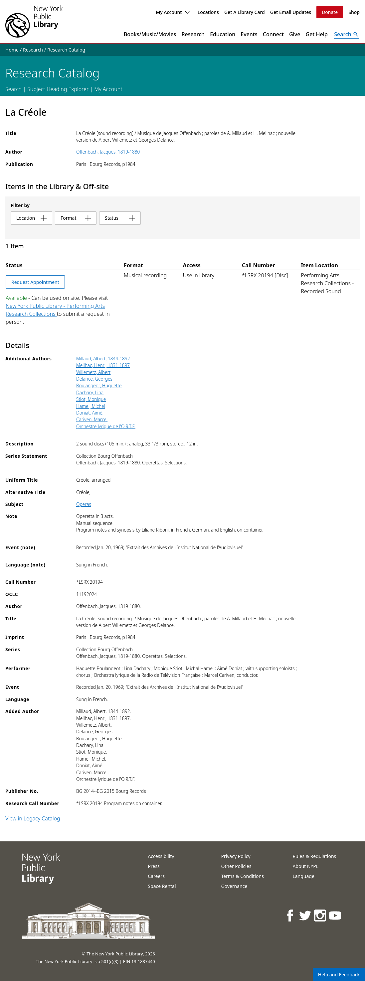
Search (13, 89)
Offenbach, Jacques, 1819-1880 (108, 152)
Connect (273, 34)
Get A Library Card (244, 12)
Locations (208, 12)
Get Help (317, 34)
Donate (330, 12)
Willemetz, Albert (93, 372)
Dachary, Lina (89, 392)
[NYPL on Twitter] (305, 915)
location (31, 218)
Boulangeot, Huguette (99, 385)
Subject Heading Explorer (58, 89)
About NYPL (305, 866)
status (120, 218)
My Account (172, 12)
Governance (234, 886)
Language (303, 876)
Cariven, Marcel (91, 419)
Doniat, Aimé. (89, 413)
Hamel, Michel (90, 406)
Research (193, 34)
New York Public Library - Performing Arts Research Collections (55, 309)
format (76, 218)
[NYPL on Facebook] (290, 915)
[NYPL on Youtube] (335, 915)
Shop (354, 12)
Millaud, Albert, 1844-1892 (103, 358)
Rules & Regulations (314, 856)
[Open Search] (346, 34)
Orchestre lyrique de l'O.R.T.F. (105, 426)
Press (153, 866)
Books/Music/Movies (150, 34)
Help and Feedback (339, 974)
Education (222, 34)
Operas (83, 504)
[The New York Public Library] (34, 21)
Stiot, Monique (91, 399)
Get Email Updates (290, 12)
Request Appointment (35, 282)
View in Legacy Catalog (32, 818)
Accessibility (161, 856)
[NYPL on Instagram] (320, 915)
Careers (156, 876)
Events (249, 34)
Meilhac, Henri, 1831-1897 (103, 365)
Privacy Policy (235, 856)
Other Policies (236, 866)
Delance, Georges (94, 379)
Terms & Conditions (242, 876)
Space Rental (162, 886)
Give (294, 34)
